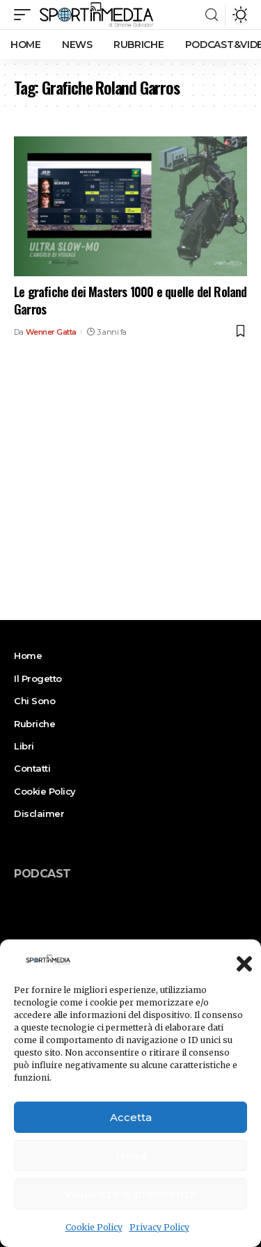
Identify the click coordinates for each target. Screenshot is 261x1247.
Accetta (131, 1117)
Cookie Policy (93, 1227)
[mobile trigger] (26, 14)
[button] (240, 960)
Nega (130, 1155)
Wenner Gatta (51, 332)
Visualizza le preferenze (130, 1193)
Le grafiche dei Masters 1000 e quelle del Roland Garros (130, 300)
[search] (211, 15)
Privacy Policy (159, 1227)
